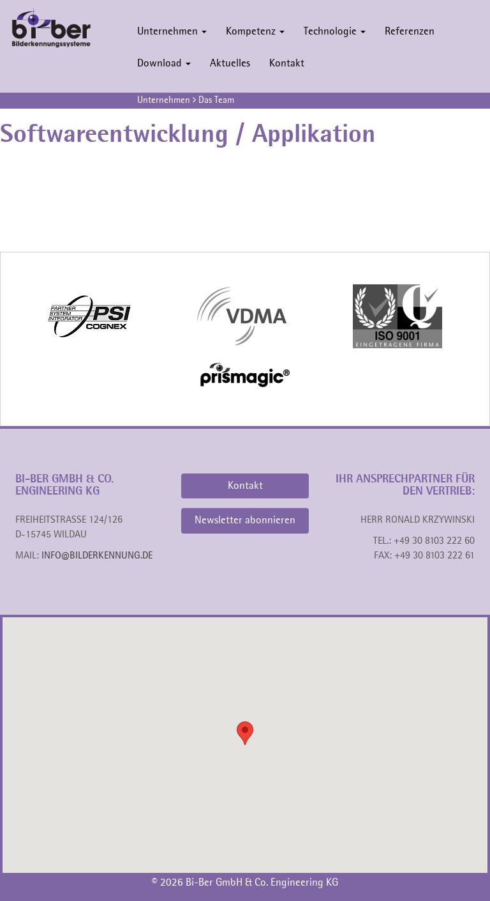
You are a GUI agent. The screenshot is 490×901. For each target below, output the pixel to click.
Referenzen (409, 31)
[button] (245, 733)
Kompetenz (255, 31)
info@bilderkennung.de (96, 556)
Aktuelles (230, 63)
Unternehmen (172, 31)
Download (164, 63)
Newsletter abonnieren (245, 520)
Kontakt (286, 63)
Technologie (335, 31)
